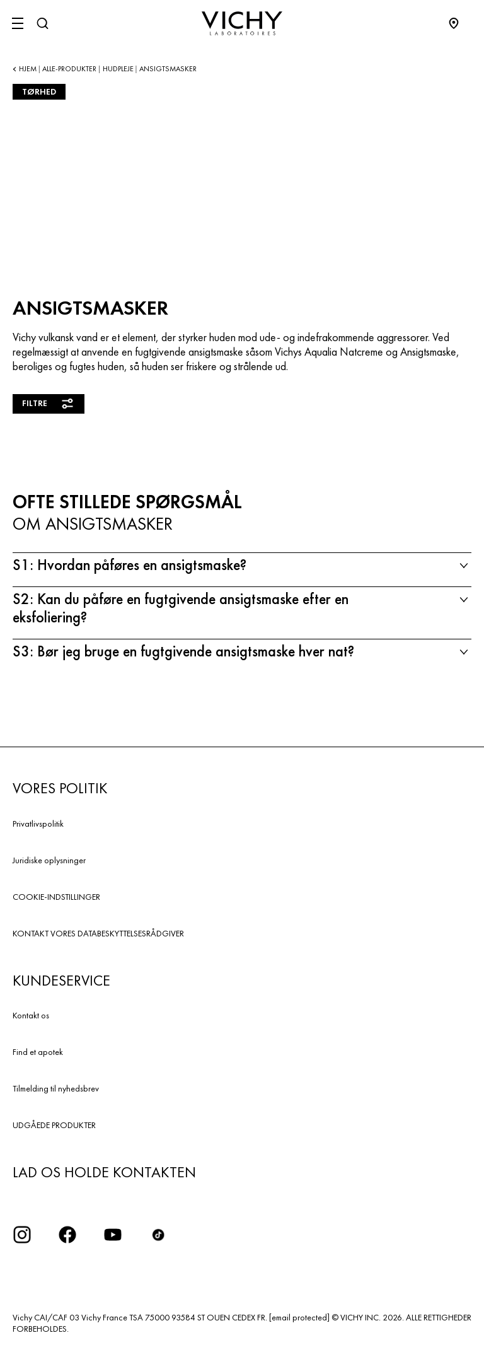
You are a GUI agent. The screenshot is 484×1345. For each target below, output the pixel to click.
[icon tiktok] (158, 1234)
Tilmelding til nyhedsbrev (56, 1088)
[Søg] (42, 23)
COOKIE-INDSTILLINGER (56, 896)
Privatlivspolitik (38, 823)
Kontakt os (31, 1015)
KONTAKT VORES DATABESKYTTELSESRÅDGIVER (98, 933)
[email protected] (299, 1317)
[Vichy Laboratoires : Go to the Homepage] (242, 23)
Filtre (48, 403)
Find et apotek (38, 1051)
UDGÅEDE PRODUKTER (54, 1125)
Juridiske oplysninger (49, 860)
